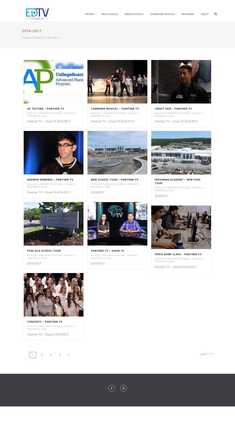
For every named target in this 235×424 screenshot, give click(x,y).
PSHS (44, 116)
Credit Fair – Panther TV (173, 108)
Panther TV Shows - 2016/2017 (120, 255)
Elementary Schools (163, 14)
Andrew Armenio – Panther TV (50, 179)
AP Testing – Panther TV (45, 108)
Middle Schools (134, 14)
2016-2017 (32, 113)
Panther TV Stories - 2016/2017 (57, 113)
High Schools (110, 14)
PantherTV (33, 116)
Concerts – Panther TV (44, 321)
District (90, 14)
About (204, 14)
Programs (188, 14)
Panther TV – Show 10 (107, 250)
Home (195, 44)
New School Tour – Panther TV (114, 179)
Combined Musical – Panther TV (115, 108)
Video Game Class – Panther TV (178, 254)
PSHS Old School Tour (44, 250)
